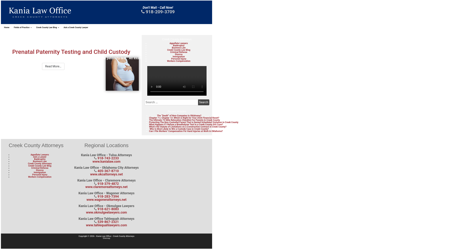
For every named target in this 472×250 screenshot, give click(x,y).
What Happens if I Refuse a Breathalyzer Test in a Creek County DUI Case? (186, 124)
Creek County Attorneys (40, 163)
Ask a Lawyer (39, 157)
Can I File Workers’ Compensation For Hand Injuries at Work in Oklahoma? (186, 131)
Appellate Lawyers (178, 43)
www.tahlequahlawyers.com (106, 225)
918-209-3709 (158, 11)
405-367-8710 (108, 171)
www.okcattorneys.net (106, 174)
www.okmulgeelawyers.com (106, 212)
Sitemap (106, 238)
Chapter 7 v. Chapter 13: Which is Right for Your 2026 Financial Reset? (184, 118)
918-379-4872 (108, 184)
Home (6, 27)
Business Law (179, 47)
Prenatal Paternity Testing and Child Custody (71, 51)
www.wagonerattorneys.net (107, 200)
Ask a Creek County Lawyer (76, 27)
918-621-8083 (108, 209)
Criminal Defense (178, 52)
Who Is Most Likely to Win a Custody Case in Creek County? (179, 129)
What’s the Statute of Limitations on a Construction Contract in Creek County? (188, 126)
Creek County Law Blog (46, 27)
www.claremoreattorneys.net (106, 187)
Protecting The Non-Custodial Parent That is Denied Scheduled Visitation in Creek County (193, 122)
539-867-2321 (108, 222)
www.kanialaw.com (106, 161)
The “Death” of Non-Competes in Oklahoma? (179, 115)
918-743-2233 (108, 158)
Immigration (179, 56)
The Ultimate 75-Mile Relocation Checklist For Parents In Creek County (184, 120)
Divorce (178, 54)
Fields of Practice (22, 27)
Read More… (53, 66)
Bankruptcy (178, 45)
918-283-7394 (108, 196)
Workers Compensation (178, 61)
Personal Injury (178, 59)
